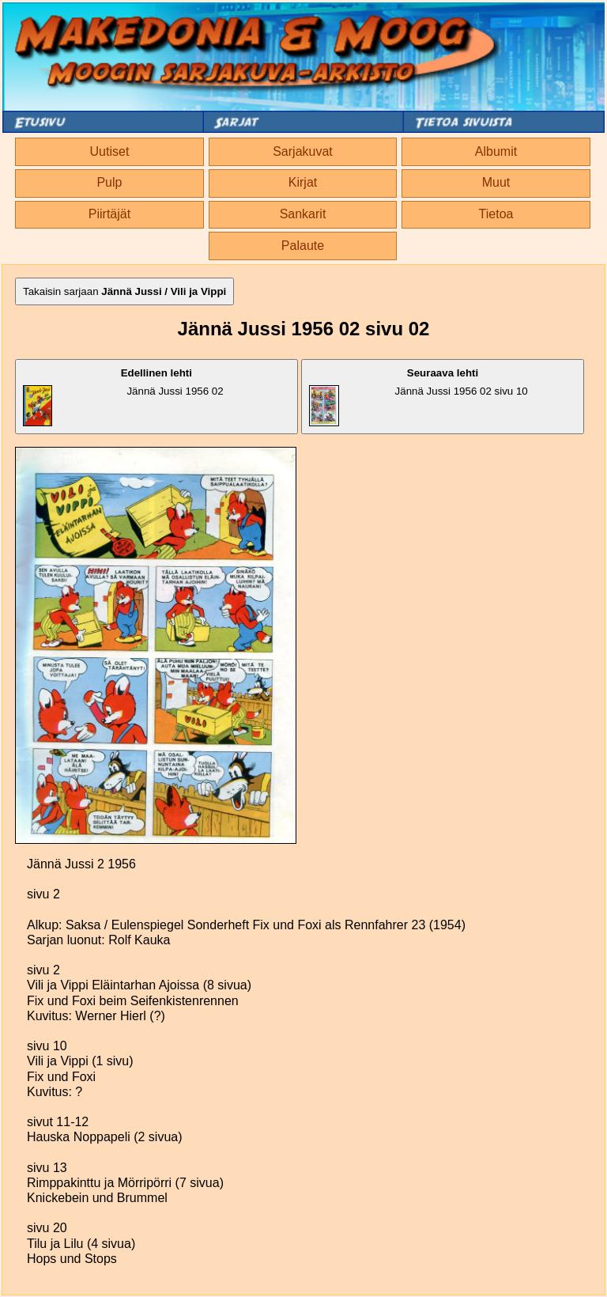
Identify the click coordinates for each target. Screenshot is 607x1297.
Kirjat (302, 182)
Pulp (109, 182)
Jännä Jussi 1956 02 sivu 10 (418, 396)
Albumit (496, 151)
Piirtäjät (109, 214)
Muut (496, 182)
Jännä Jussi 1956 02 (123, 396)
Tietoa (496, 214)
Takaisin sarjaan (124, 291)
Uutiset (110, 151)
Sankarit (303, 214)
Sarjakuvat (303, 151)
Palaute (302, 245)
